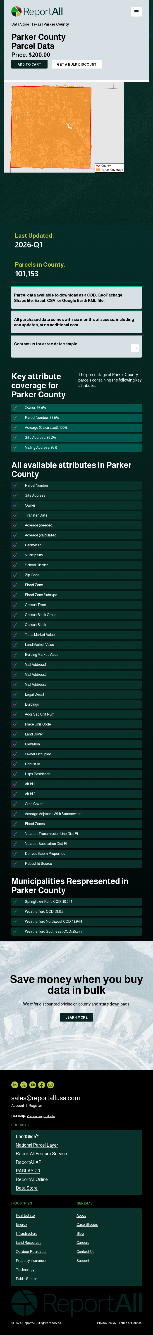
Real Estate (25, 1215)
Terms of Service (130, 1323)
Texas (36, 24)
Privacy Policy (106, 1323)
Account (17, 1105)
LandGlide (27, 1136)
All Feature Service (41, 1153)
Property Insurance (31, 1261)
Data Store (20, 24)
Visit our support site (41, 1116)
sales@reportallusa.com (46, 1098)
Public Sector (26, 1279)
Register (35, 1105)
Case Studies (87, 1224)
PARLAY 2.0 (28, 1170)
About (81, 1215)
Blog (80, 1233)
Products (21, 1125)
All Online (32, 1179)
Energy (21, 1224)
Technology (25, 1270)
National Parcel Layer (37, 1145)
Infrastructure (26, 1233)
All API (29, 1162)
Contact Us (85, 1252)
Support (82, 1261)
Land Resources (28, 1243)
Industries (21, 1203)
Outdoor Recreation (31, 1252)
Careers (82, 1243)
